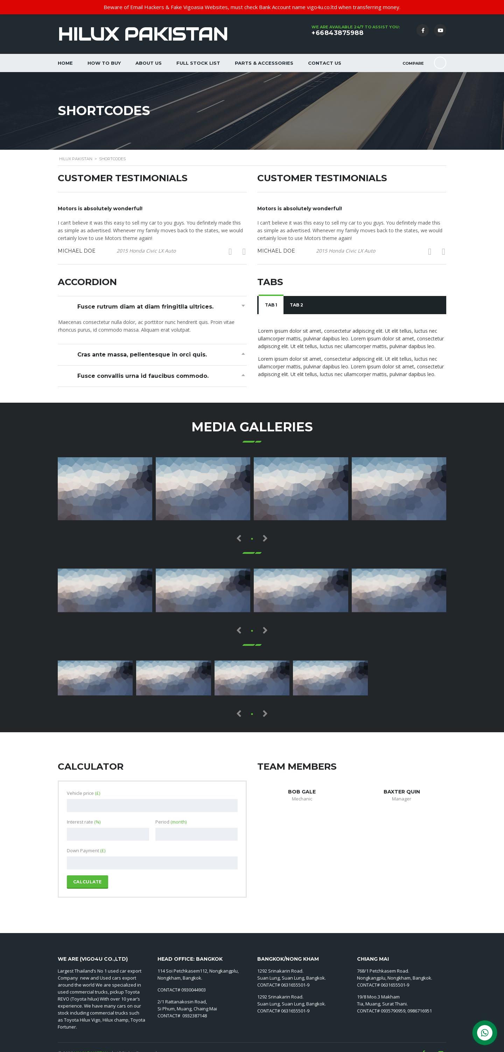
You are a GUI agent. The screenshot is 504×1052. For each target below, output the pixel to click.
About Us (148, 63)
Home (65, 63)
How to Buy (104, 63)
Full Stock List (198, 63)
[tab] (271, 305)
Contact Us (324, 63)
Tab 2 (296, 305)
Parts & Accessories (264, 63)
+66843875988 (337, 33)
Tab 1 (271, 305)
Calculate (87, 881)
